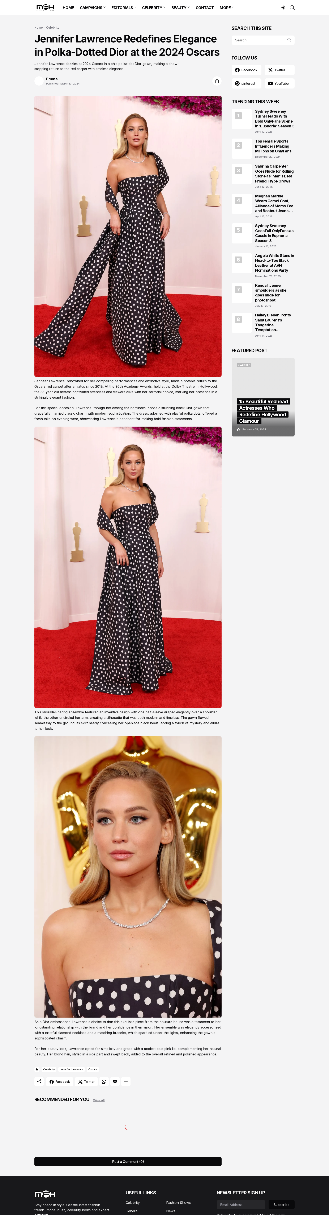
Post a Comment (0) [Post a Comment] (128, 1161)
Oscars (92, 1069)
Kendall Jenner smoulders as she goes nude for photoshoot (270, 292)
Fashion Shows (178, 1202)
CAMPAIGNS (91, 7)
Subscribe (282, 1205)
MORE (225, 7)
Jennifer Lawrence (71, 1069)
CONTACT (205, 7)
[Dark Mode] (281, 7)
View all (99, 1100)
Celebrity (52, 27)
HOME (68, 7)
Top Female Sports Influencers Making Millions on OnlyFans (273, 146)
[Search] (290, 7)
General (132, 1211)
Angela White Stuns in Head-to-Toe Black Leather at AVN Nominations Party (274, 262)
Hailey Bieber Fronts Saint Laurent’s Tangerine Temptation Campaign (273, 322)
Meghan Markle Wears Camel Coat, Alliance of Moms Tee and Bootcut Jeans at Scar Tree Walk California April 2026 (274, 203)
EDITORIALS (122, 7)
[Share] (217, 81)
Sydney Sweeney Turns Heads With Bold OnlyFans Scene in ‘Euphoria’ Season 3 (274, 118)
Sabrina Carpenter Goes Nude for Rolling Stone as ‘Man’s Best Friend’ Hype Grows (274, 173)
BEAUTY (179, 7)
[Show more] (126, 1081)
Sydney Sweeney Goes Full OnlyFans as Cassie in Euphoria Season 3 (274, 233)
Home (38, 27)
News (170, 1211)
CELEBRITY (152, 7)
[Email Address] (241, 1204)
